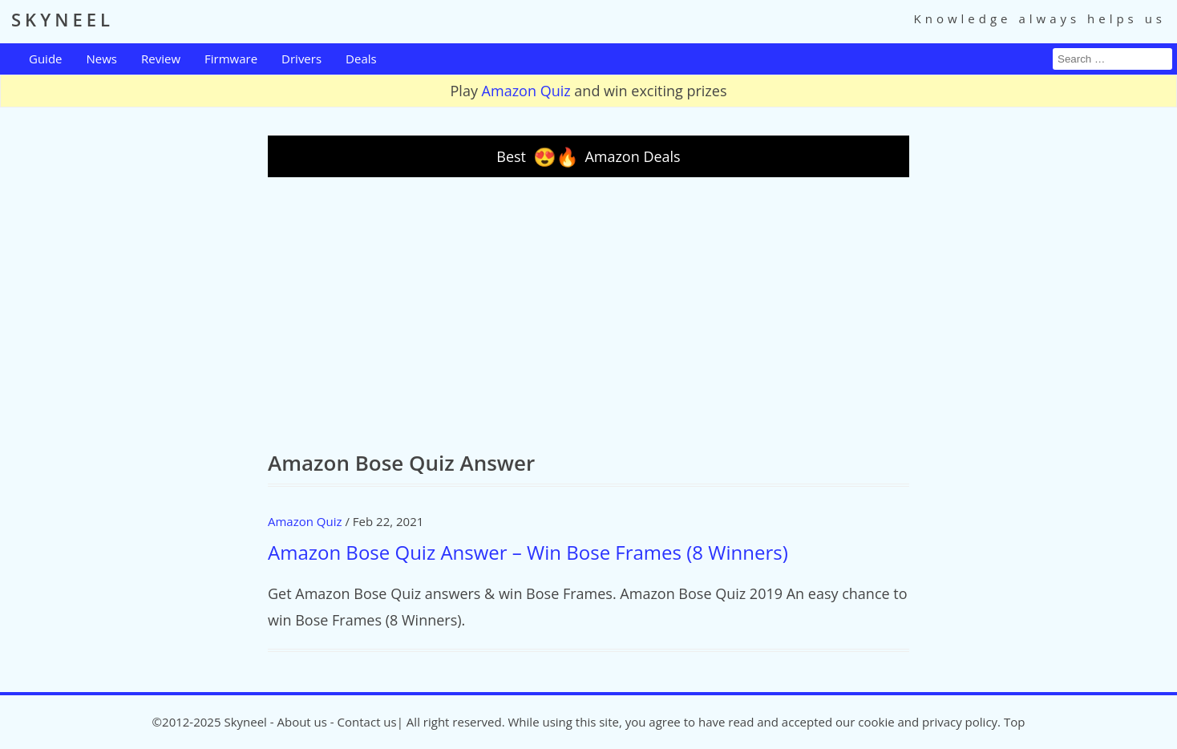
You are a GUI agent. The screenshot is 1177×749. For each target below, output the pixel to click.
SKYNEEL (62, 19)
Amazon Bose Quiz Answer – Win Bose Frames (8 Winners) (528, 552)
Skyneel (245, 722)
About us (301, 722)
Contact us (367, 722)
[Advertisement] (588, 313)
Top (1014, 722)
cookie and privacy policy (927, 722)
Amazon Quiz (526, 90)
